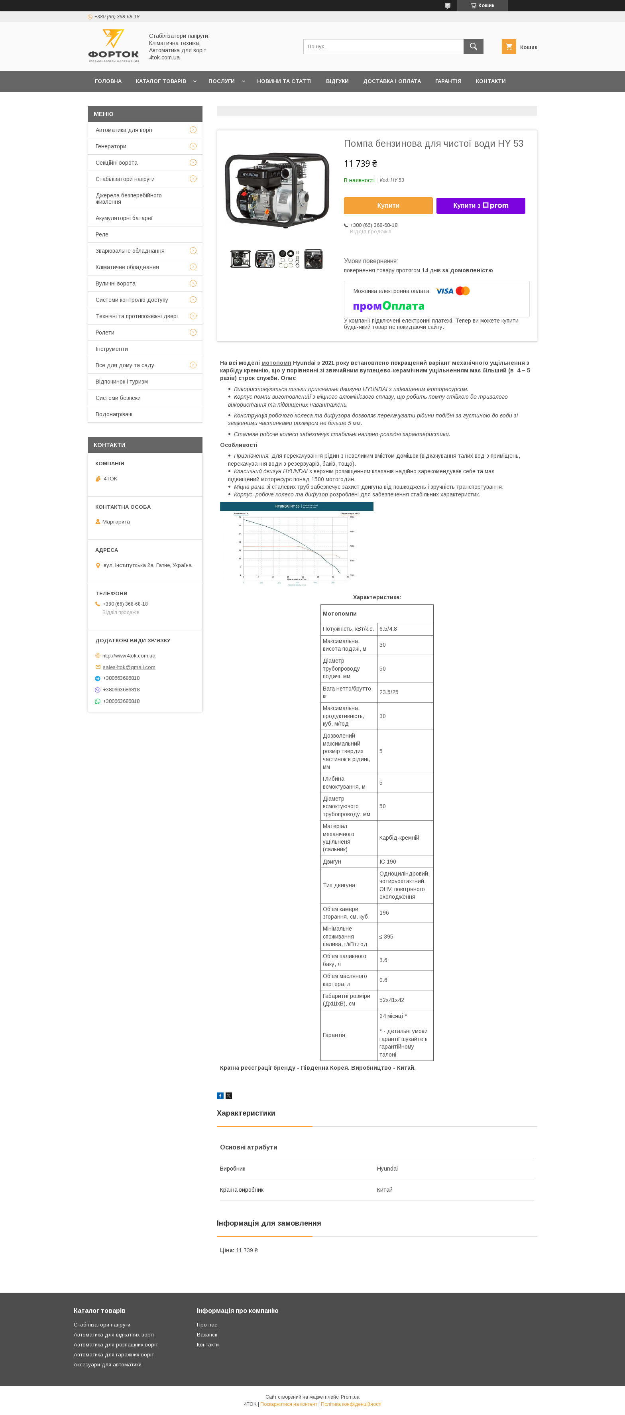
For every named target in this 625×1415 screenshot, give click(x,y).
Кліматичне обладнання (127, 267)
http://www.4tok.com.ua (128, 656)
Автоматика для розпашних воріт (116, 1345)
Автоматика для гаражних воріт (114, 1355)
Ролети (105, 332)
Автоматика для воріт (124, 130)
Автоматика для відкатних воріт (114, 1335)
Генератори (111, 146)
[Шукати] (473, 46)
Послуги (221, 81)
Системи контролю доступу (132, 300)
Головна (108, 81)
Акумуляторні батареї (124, 218)
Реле (102, 234)
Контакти (491, 81)
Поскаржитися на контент (288, 1404)
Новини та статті (284, 81)
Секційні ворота (117, 162)
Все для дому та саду (125, 365)
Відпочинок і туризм (122, 381)
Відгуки (337, 81)
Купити (388, 205)
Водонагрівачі (114, 414)
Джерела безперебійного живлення (129, 198)
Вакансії (207, 1335)
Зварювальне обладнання (130, 251)
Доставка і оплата (392, 81)
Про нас (107, 102)
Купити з (480, 205)
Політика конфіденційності (351, 1404)
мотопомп (276, 363)
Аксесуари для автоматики (108, 1365)
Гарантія (448, 81)
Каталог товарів (161, 81)
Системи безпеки (118, 398)
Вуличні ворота (116, 283)
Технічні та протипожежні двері (137, 316)
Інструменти (112, 349)
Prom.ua (350, 1397)
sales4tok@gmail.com (129, 667)
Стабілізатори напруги (125, 179)
